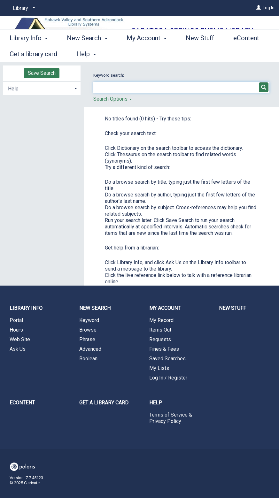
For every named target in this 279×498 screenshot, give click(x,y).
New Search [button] (87, 53)
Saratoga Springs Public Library (192, 31)
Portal (16, 320)
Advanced (90, 349)
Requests (160, 339)
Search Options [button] (112, 99)
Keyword (89, 320)
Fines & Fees (164, 349)
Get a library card (103, 403)
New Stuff (200, 53)
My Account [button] (147, 53)
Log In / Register (168, 378)
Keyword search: (109, 75)
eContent (22, 403)
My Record (161, 320)
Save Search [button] (42, 73)
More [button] (246, 54)
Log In (269, 7)
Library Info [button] (29, 53)
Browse (88, 330)
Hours (16, 330)
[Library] (23, 8)
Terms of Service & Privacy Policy (170, 418)
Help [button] (13, 89)
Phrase (87, 339)
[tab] (42, 88)
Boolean (88, 359)
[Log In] (258, 7)
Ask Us (18, 349)
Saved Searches (167, 359)
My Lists (159, 368)
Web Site (20, 339)
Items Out (160, 330)
